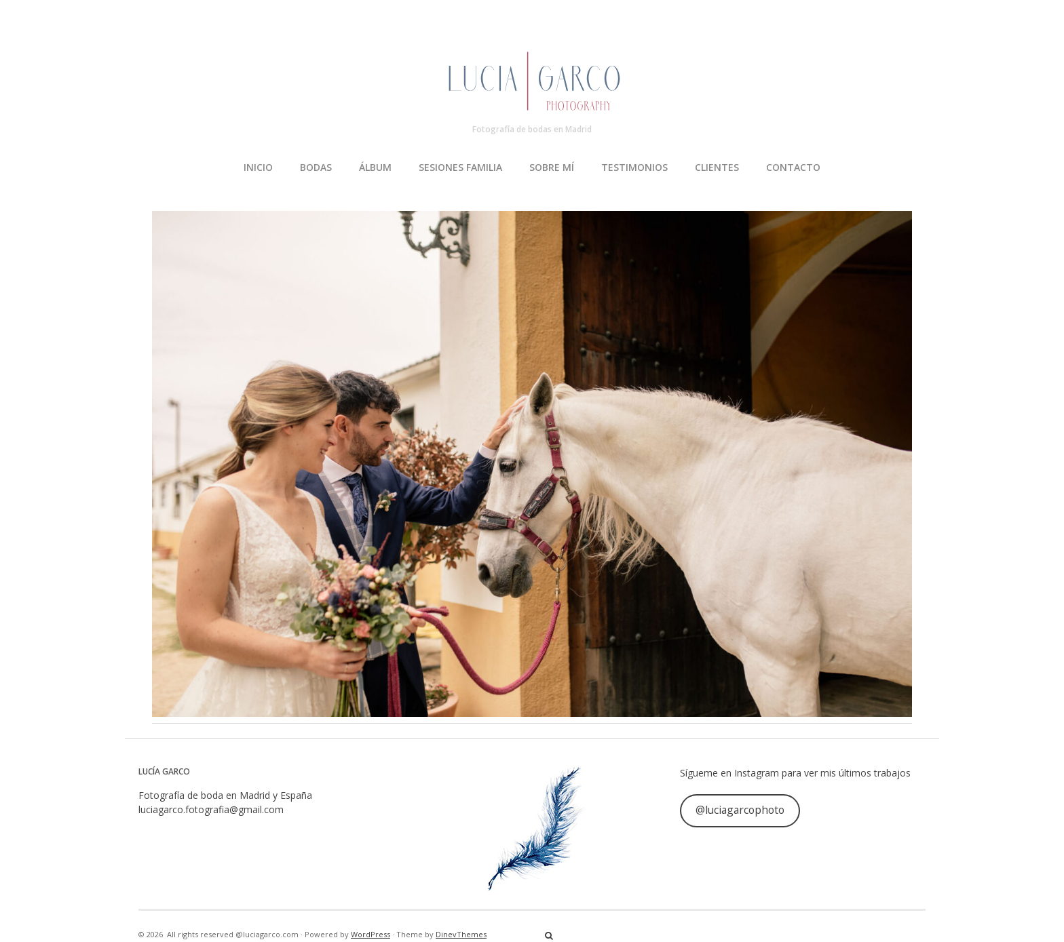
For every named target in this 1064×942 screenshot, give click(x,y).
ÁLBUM (375, 167)
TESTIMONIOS (634, 167)
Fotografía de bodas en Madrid (532, 129)
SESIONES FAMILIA (460, 167)
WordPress (370, 934)
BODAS (316, 167)
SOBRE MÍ (551, 167)
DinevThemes (461, 934)
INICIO (258, 167)
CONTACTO (793, 167)
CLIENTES (717, 167)
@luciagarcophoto (740, 809)
